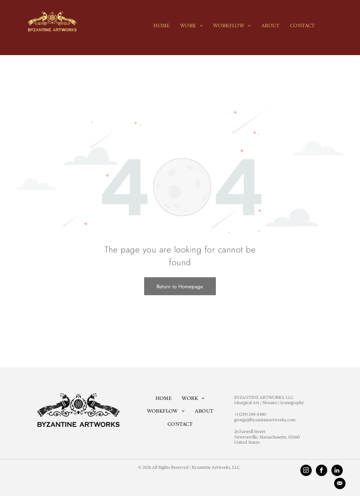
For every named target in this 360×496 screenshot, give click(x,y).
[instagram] (306, 471)
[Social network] (340, 484)
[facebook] (321, 471)
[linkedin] (337, 471)
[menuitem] (161, 25)
